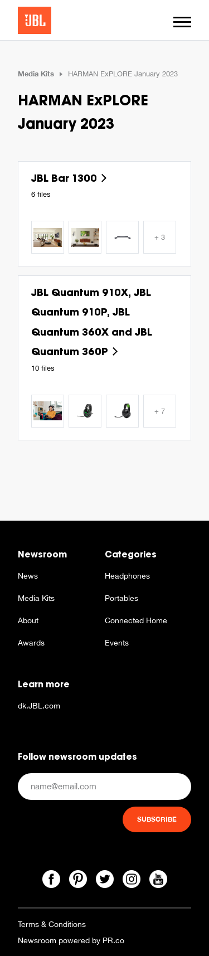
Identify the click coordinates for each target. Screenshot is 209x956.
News (28, 575)
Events (117, 642)
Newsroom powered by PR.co (71, 940)
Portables (121, 598)
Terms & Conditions (52, 924)
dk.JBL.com (39, 705)
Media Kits (36, 73)
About (28, 620)
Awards (31, 642)
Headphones (127, 575)
